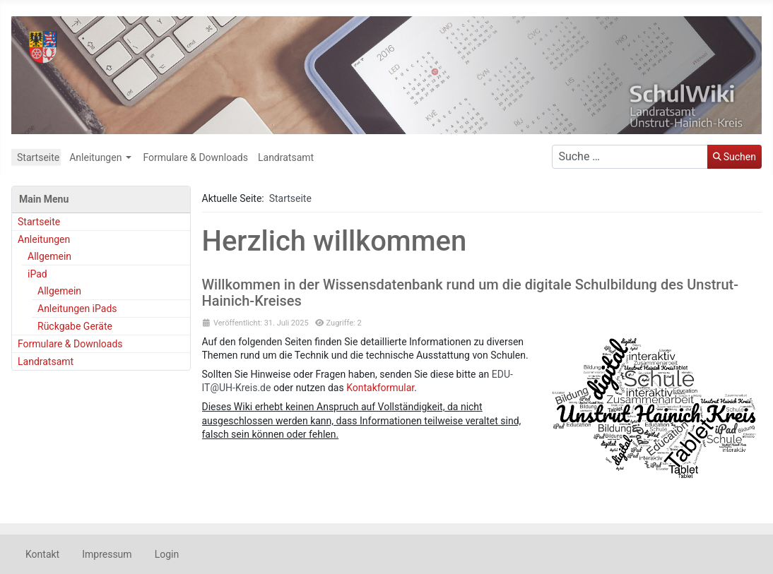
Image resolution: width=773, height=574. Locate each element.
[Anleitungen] (128, 157)
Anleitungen (95, 157)
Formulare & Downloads (195, 157)
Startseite (38, 157)
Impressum (106, 554)
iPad (37, 274)
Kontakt (42, 554)
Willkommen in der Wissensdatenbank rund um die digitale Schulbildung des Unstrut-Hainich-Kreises (470, 292)
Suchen (734, 156)
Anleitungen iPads (77, 308)
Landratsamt (286, 157)
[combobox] (630, 157)
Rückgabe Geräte (74, 326)
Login (167, 554)
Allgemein (49, 256)
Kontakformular (380, 387)
